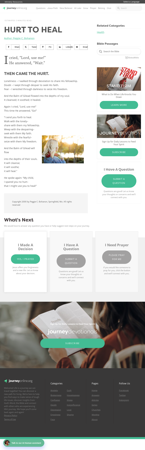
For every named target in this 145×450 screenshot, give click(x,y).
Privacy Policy (10, 415)
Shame (70, 414)
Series (94, 405)
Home (94, 390)
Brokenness (56, 395)
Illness (69, 400)
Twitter (122, 395)
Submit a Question (119, 180)
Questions (40, 8)
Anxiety (54, 390)
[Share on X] (30, 47)
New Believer (66, 8)
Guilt (69, 390)
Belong (101, 8)
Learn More (119, 104)
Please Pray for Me (117, 257)
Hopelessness (73, 395)
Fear (53, 419)
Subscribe (119, 152)
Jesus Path (52, 8)
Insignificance (73, 405)
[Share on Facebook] (12, 47)
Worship (95, 414)
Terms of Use (10, 419)
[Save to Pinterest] (47, 47)
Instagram (124, 400)
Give (109, 8)
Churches (96, 410)
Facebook (124, 390)
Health (100, 32)
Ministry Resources (13, 2)
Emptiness (55, 414)
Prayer (93, 8)
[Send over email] (81, 47)
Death (54, 405)
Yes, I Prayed (25, 259)
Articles (95, 400)
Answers (95, 395)
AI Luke (77, 8)
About (95, 419)
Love (69, 410)
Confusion (55, 400)
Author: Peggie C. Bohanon (19, 38)
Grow (85, 8)
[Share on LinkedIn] (64, 47)
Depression (56, 410)
